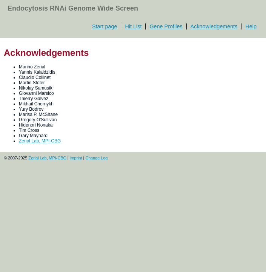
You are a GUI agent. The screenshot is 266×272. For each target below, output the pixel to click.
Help (251, 26)
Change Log (96, 158)
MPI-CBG (57, 158)
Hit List (133, 26)
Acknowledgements (214, 26)
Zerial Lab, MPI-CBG (40, 141)
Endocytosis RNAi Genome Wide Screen (73, 8)
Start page (104, 26)
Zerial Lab (38, 158)
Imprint (76, 158)
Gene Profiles (165, 26)
